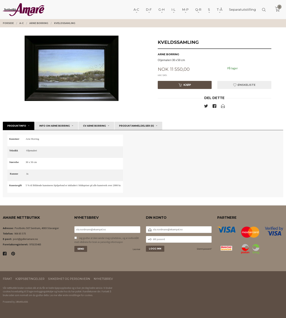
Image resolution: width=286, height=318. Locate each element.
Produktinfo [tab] (16, 125)
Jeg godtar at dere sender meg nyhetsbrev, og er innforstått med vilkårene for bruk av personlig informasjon (106, 240)
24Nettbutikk (21, 301)
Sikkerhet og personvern (69, 279)
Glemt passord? (204, 248)
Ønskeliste (244, 85)
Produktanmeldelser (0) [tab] (136, 125)
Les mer (136, 249)
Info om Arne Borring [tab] (54, 125)
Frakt (7, 279)
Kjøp (185, 85)
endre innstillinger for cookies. (78, 295)
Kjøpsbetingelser (30, 279)
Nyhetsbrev (103, 279)
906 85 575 (20, 233)
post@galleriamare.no (25, 239)
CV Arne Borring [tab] (94, 125)
